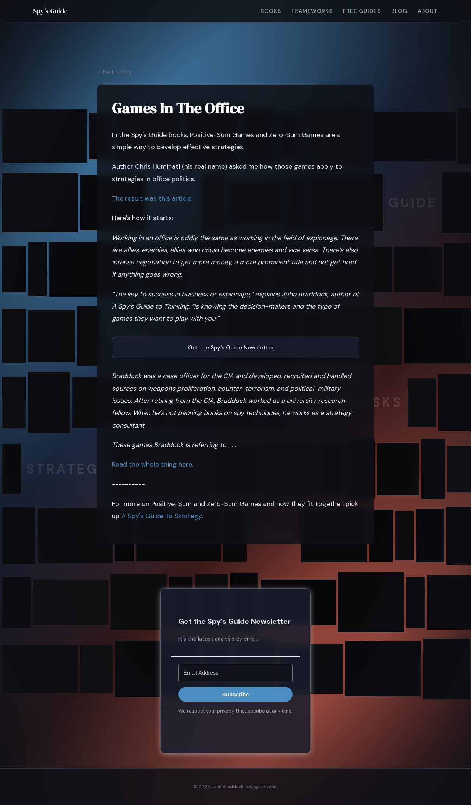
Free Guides (362, 11)
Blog (399, 11)
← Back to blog (114, 71)
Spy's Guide (50, 10)
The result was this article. (152, 198)
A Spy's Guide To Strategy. (162, 516)
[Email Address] (235, 672)
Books (271, 11)
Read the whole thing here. (152, 464)
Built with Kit (235, 727)
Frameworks (312, 11)
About (428, 11)
